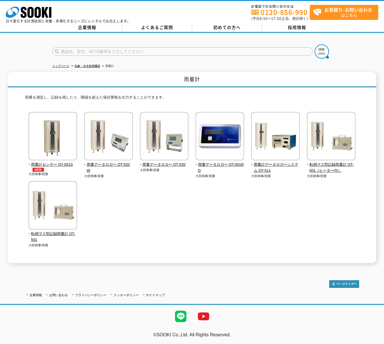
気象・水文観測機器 (87, 65)
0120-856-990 (284, 12)
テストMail (373, 340)
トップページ (60, 65)
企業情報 (87, 27)
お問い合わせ (58, 295)
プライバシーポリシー (90, 295)
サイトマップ (155, 295)
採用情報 (297, 27)
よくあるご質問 (157, 27)
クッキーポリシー (126, 295)
